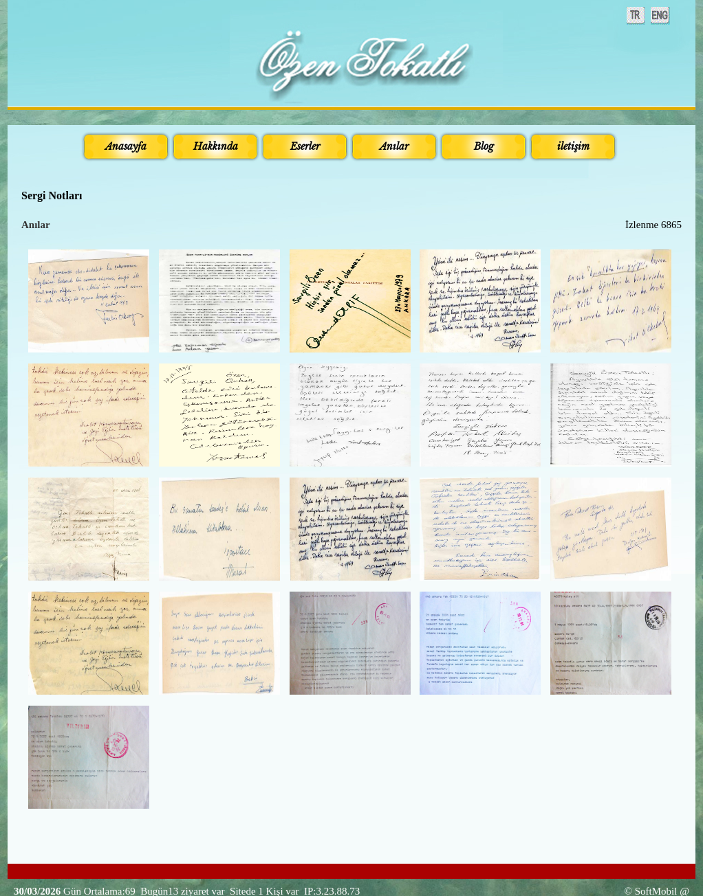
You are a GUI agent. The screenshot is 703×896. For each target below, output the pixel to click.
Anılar (35, 224)
